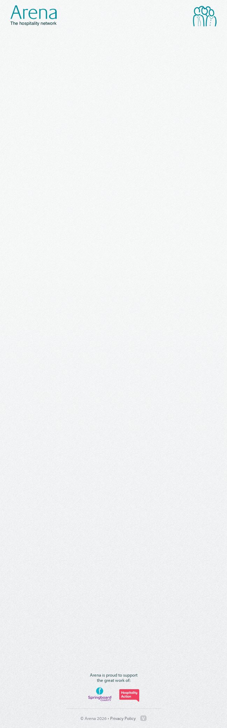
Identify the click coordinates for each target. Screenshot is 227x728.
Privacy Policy (123, 718)
